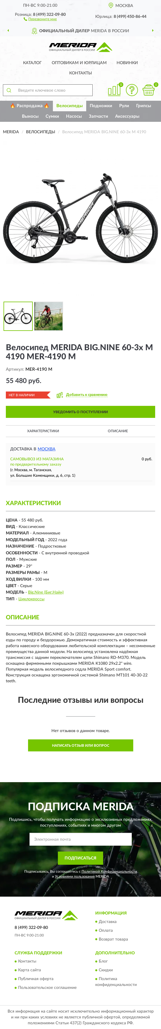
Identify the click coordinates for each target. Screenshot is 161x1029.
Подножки (101, 106)
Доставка (108, 922)
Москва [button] (47, 449)
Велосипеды (69, 106)
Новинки (127, 63)
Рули (124, 106)
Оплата (106, 931)
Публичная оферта (35, 979)
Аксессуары (127, 116)
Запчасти (98, 116)
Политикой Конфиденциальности (109, 871)
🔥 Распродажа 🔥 (29, 106)
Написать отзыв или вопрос (80, 745)
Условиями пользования (75, 876)
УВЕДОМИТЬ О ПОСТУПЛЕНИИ (80, 412)
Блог (103, 961)
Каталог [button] (32, 63)
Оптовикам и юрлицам (79, 63)
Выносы (30, 116)
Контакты (80, 73)
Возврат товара (113, 939)
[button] (40, 18)
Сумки (52, 116)
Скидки (106, 970)
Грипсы (143, 106)
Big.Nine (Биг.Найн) (46, 592)
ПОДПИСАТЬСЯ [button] (80, 858)
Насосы (74, 116)
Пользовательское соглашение (47, 988)
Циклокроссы (31, 599)
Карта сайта (29, 970)
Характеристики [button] (43, 431)
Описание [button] (118, 431)
